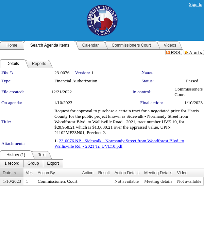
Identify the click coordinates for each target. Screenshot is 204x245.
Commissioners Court (58, 181)
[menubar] (31, 163)
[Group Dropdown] (33, 164)
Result (104, 172)
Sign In (195, 4)
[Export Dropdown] (53, 164)
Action (87, 172)
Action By (46, 172)
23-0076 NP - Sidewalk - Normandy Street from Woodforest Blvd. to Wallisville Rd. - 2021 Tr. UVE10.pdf (119, 143)
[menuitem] (11, 164)
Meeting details (158, 181)
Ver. (29, 172)
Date (7, 172)
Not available (127, 181)
